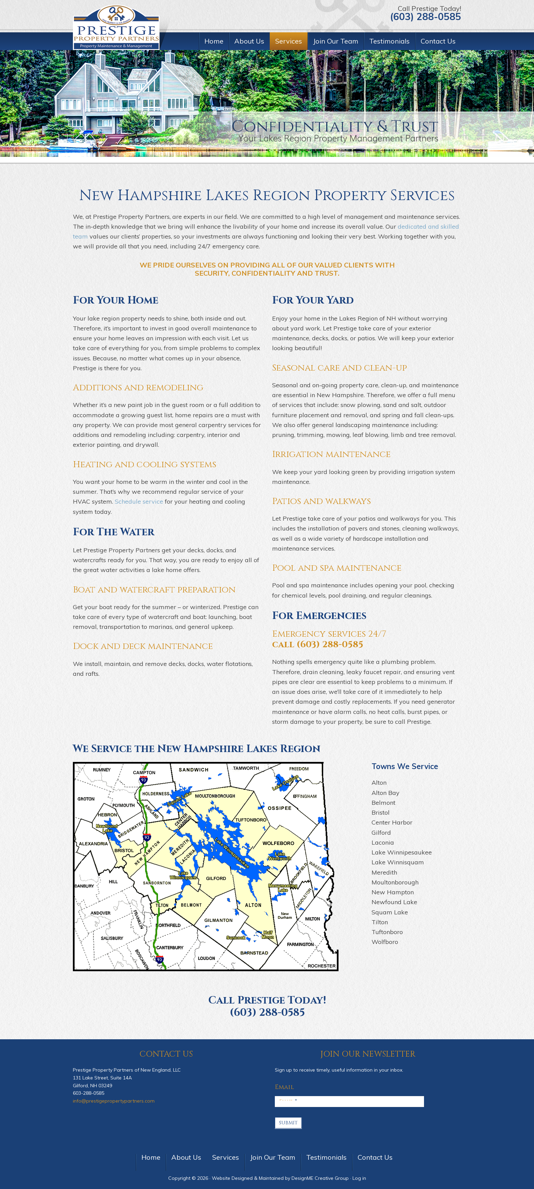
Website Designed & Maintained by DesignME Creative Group (280, 1178)
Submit (288, 1123)
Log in (359, 1178)
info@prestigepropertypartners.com (114, 1101)
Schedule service (139, 501)
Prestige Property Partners (122, 27)
